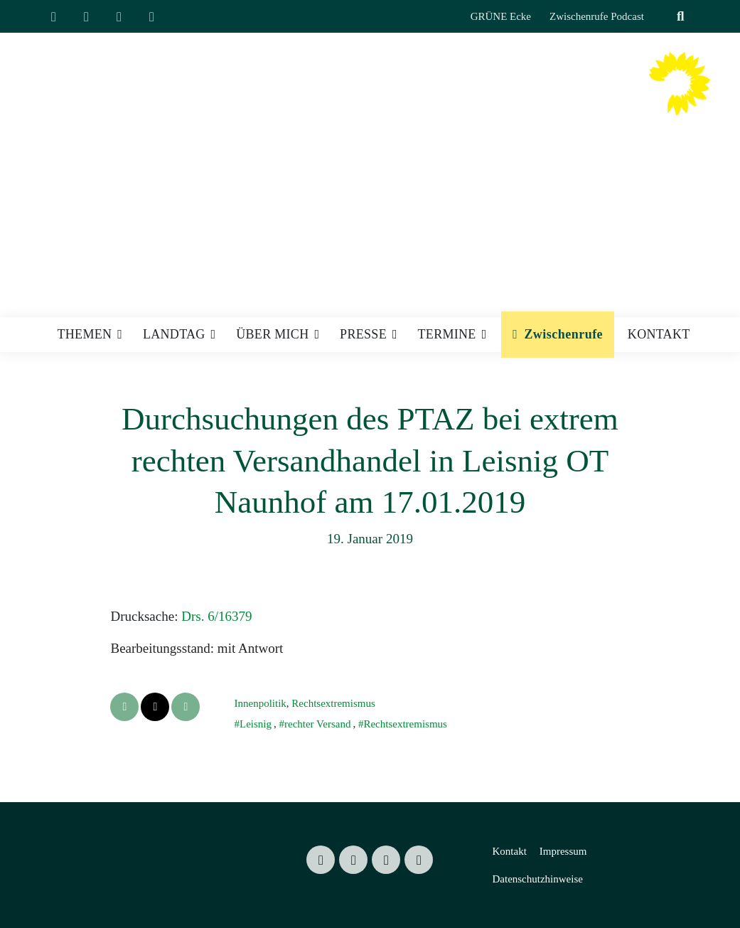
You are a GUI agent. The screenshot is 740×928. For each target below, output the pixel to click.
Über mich (272, 334)
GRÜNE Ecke (501, 16)
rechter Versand (317, 724)
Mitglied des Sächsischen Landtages (481, 124)
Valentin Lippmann (506, 97)
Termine (447, 334)
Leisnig (256, 724)
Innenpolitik (260, 703)
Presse (363, 334)
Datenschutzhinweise (537, 879)
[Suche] (663, 17)
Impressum (563, 851)
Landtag (174, 334)
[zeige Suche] (681, 17)
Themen (85, 334)
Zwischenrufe (563, 334)
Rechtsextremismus (333, 703)
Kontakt (659, 334)
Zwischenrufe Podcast (596, 16)
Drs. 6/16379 (216, 616)
